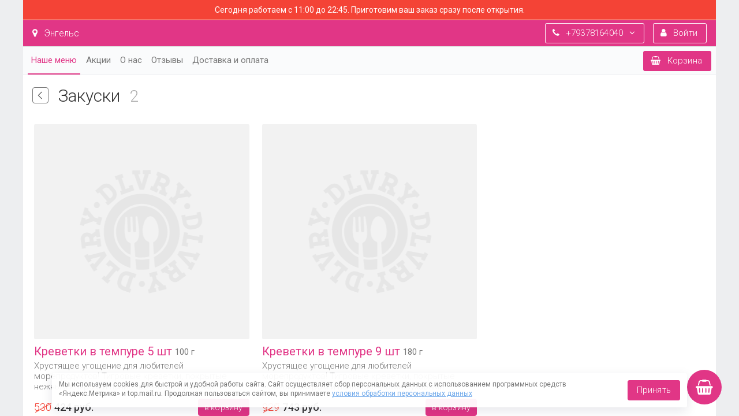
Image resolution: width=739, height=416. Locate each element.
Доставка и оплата (230, 60)
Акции (98, 60)
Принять (654, 390)
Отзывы (167, 60)
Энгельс (55, 33)
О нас (131, 60)
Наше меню (54, 60)
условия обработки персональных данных (402, 393)
